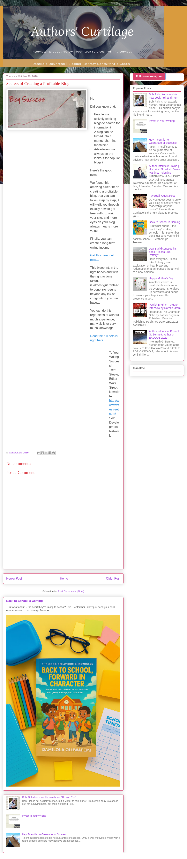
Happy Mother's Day (161, 278)
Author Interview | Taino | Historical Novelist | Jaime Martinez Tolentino (164, 169)
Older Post (113, 578)
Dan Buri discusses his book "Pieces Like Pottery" (163, 252)
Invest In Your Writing (34, 815)
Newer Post (14, 578)
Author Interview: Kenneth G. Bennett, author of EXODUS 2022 (164, 334)
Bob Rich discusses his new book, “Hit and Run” (49, 797)
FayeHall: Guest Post (162, 195)
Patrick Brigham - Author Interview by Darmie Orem (165, 306)
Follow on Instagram (149, 76)
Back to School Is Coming (24, 600)
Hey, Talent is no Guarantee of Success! (44, 834)
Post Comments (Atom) (71, 591)
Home (64, 578)
